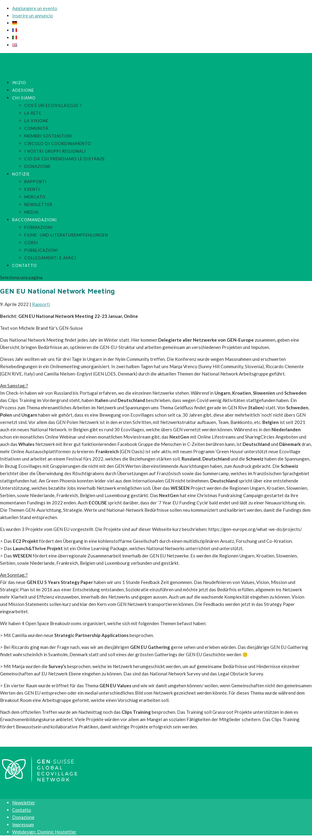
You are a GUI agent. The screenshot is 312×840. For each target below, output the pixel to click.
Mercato (35, 196)
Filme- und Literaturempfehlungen (66, 235)
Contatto (24, 265)
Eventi (32, 189)
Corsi (31, 242)
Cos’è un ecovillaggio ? (53, 105)
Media (31, 212)
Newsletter (38, 204)
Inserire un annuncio (32, 15)
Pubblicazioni (41, 250)
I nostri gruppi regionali (55, 151)
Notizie (21, 174)
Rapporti (35, 181)
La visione (36, 120)
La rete (32, 113)
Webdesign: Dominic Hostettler (44, 832)
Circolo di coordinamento (57, 143)
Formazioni (38, 227)
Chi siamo (24, 97)
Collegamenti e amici (50, 257)
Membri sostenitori (48, 135)
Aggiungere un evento (34, 8)
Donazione (37, 166)
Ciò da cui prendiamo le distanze (64, 158)
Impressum (23, 824)
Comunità (36, 128)
